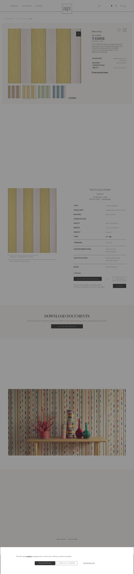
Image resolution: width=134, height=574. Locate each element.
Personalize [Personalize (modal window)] (89, 563)
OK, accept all (45, 563)
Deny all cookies (67, 563)
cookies (29, 556)
